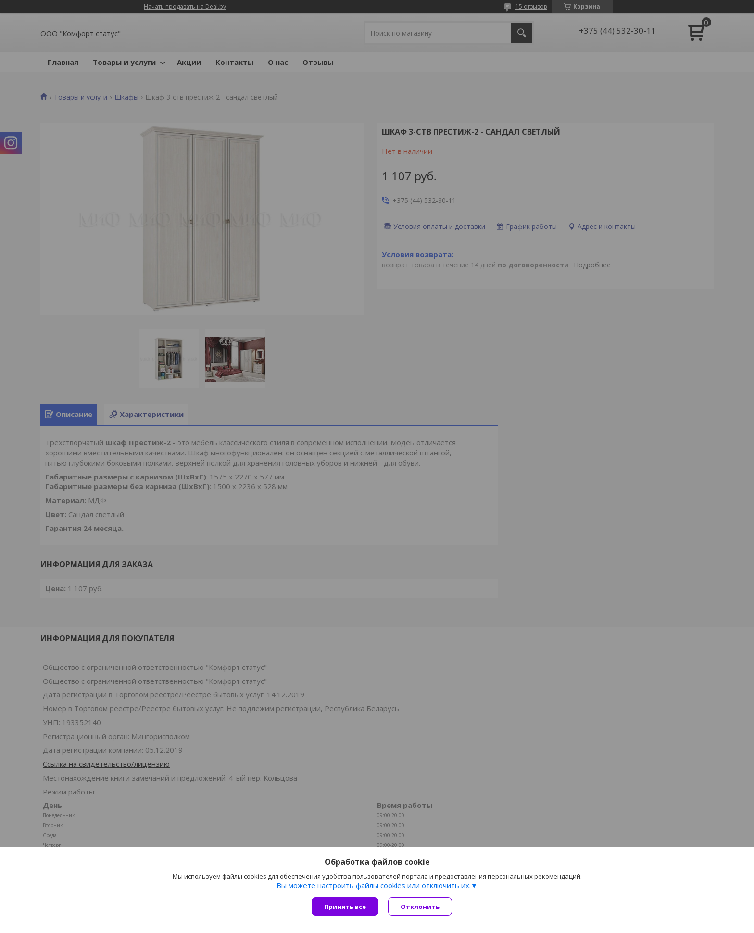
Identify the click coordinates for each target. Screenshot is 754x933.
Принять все (345, 906)
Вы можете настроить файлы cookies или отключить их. (373, 885)
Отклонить (420, 906)
